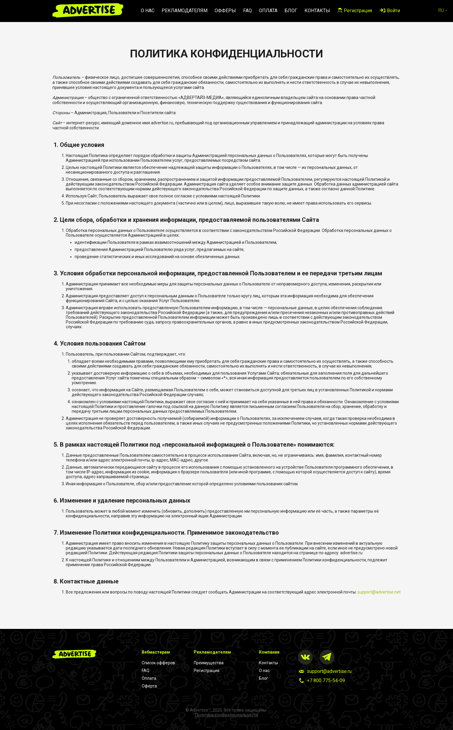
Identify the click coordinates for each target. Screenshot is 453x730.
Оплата (268, 10)
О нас (147, 10)
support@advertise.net (379, 592)
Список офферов (158, 662)
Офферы (225, 10)
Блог (291, 10)
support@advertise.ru (329, 671)
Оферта (149, 686)
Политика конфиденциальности (226, 714)
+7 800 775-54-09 (326, 680)
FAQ (247, 10)
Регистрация (206, 670)
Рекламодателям (184, 10)
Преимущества (209, 662)
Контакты (317, 10)
